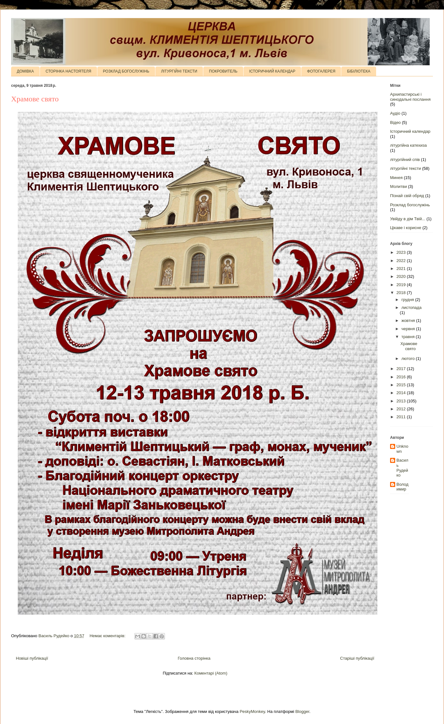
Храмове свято (35, 99)
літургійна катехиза (408, 145)
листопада (411, 307)
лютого (409, 358)
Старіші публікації (357, 658)
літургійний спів (405, 159)
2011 (401, 416)
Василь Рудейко (402, 467)
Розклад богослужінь (410, 204)
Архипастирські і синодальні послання (410, 97)
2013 (401, 401)
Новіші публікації (32, 658)
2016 (401, 377)
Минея (396, 177)
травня (409, 336)
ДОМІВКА (25, 71)
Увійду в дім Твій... (407, 218)
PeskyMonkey (252, 711)
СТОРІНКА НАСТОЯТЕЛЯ (68, 71)
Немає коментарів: (108, 635)
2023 (401, 252)
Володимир (402, 487)
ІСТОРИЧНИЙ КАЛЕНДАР (272, 71)
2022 (401, 260)
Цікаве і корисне (405, 227)
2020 (401, 276)
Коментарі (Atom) (210, 673)
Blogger (302, 711)
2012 (401, 409)
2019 (401, 284)
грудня (408, 299)
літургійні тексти (405, 168)
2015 (401, 384)
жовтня (409, 320)
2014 (401, 392)
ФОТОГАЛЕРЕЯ (321, 71)
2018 (401, 292)
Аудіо (395, 113)
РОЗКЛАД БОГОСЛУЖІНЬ (126, 71)
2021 (401, 268)
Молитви (398, 186)
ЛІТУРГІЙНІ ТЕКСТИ (179, 71)
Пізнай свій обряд (407, 195)
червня (409, 328)
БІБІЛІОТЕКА (358, 71)
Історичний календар (410, 131)
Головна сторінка (194, 658)
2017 (401, 368)
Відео (395, 122)
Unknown (402, 449)
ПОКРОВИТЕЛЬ (223, 71)
